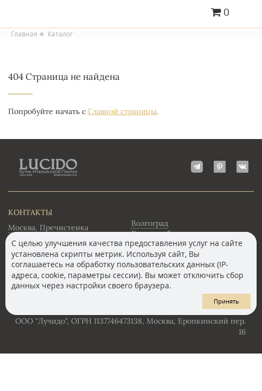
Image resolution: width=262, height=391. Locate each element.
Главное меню (247, 13)
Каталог (60, 34)
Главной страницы (122, 111)
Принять (226, 301)
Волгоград (149, 223)
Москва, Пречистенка (48, 227)
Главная (24, 34)
